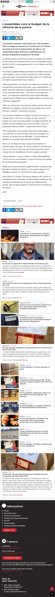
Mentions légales (9, 523)
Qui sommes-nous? (10, 513)
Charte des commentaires (12, 516)
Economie (35, 303)
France (4, 261)
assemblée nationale (9, 201)
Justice (5, 20)
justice (20, 201)
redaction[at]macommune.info (11, 548)
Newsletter (9, 530)
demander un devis (12, 558)
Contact (6, 511)
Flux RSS (7, 521)
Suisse (22, 231)
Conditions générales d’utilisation (15, 525)
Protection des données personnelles (16, 518)
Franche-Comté (25, 303)
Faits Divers (32, 315)
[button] (51, 2)
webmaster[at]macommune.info (12, 571)
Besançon (23, 315)
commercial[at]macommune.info (12, 553)
